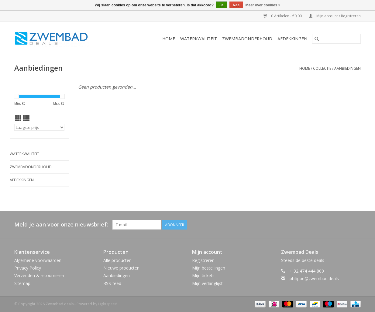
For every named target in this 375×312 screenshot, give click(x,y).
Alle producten (117, 260)
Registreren (203, 260)
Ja (221, 5)
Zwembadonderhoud (247, 39)
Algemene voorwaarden (37, 260)
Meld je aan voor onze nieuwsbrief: (61, 224)
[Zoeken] (336, 39)
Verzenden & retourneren (39, 275)
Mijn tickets (203, 275)
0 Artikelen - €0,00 (283, 15)
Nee (236, 5)
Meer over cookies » (263, 5)
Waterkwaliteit (198, 39)
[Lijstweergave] (26, 118)
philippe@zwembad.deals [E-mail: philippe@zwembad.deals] (314, 278)
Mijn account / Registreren (335, 15)
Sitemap (22, 283)
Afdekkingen (292, 39)
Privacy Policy (27, 268)
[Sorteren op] (39, 127)
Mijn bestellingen (208, 268)
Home (168, 39)
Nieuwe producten (121, 268)
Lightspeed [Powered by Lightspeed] (107, 304)
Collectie (322, 68)
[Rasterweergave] (18, 118)
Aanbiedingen (347, 68)
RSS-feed (112, 283)
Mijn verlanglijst (207, 283)
